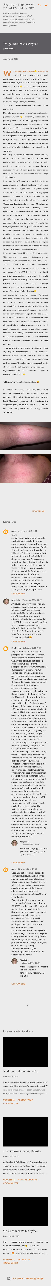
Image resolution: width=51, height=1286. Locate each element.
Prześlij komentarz (28, 1180)
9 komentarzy (25, 1100)
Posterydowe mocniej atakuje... (22, 1151)
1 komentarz (25, 1259)
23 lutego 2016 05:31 (32, 648)
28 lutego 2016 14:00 (27, 869)
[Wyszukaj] (39, 4)
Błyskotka (16, 648)
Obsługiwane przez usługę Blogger (25, 1278)
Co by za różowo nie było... (20, 1230)
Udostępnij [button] (38, 511)
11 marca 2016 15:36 (31, 845)
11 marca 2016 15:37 (31, 963)
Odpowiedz (18, 593)
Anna (13, 531)
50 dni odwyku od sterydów (21, 1071)
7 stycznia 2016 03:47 (31, 600)
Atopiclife (15, 600)
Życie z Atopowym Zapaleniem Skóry (18, 6)
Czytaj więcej (10, 1103)
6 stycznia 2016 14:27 (27, 531)
